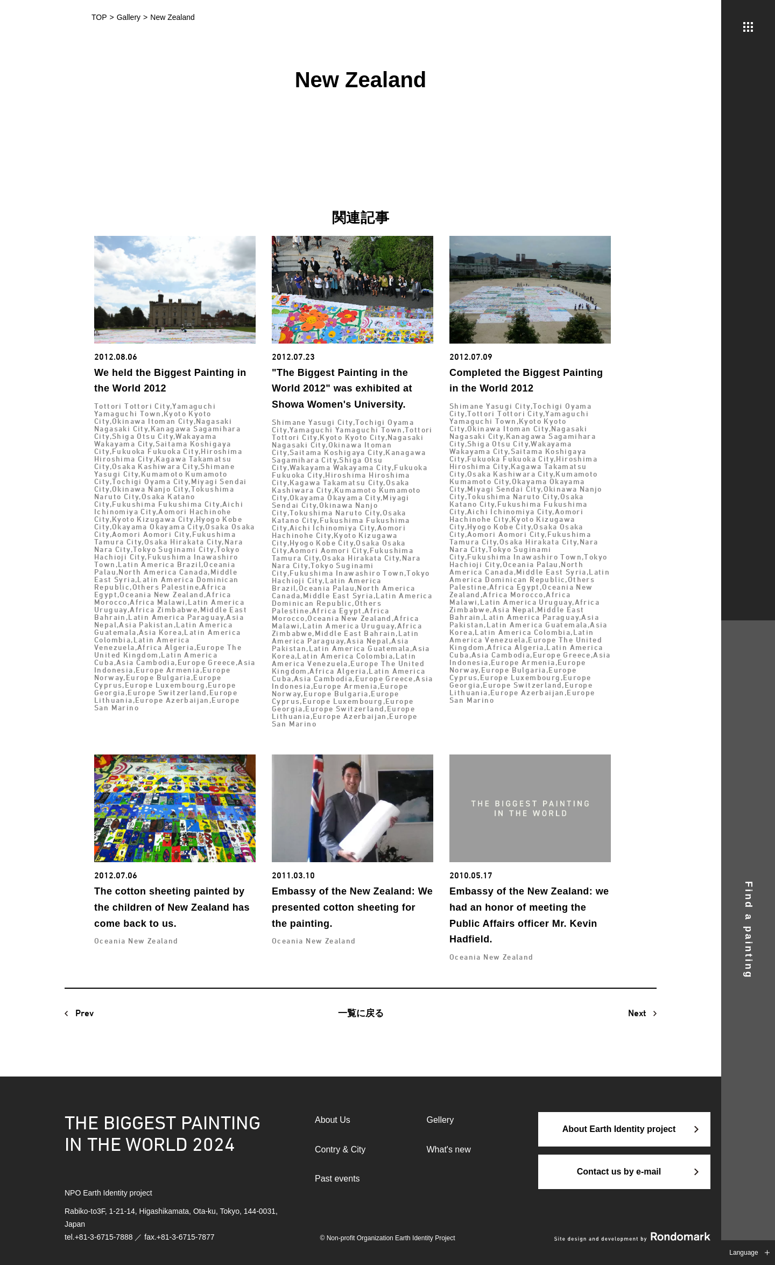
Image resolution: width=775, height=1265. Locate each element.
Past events (337, 1178)
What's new (449, 1149)
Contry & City (340, 1149)
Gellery (440, 1119)
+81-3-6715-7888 (104, 1237)
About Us (332, 1119)
